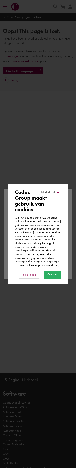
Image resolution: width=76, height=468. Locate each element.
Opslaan (52, 274)
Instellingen (29, 274)
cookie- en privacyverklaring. (42, 265)
